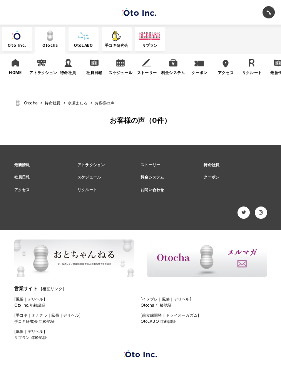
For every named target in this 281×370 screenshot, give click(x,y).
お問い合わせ (152, 189)
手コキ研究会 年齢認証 (34, 321)
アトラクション (91, 164)
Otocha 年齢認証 (156, 305)
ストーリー (150, 164)
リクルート (87, 189)
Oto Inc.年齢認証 (29, 305)
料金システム (152, 177)
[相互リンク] (52, 288)
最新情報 (22, 164)
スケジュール (89, 177)
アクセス (22, 189)
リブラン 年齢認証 (30, 337)
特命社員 (211, 164)
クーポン (211, 177)
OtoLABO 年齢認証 (158, 321)
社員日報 (22, 177)
